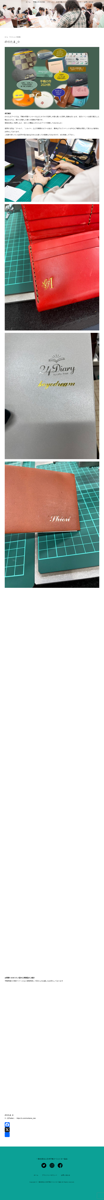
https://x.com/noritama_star (26, 1118)
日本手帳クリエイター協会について (68, 2)
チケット (50, 2)
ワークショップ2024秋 (14, 37)
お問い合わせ (88, 2)
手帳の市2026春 (39, 2)
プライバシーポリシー (49, 1175)
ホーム (28, 2)
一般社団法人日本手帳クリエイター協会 (49, 1182)
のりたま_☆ (12, 41)
